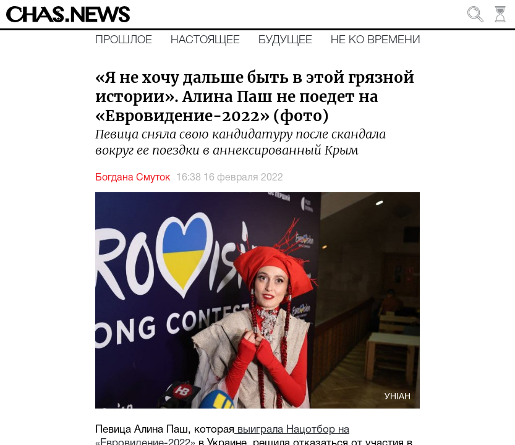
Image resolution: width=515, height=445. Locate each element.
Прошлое (123, 40)
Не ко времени (375, 40)
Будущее (285, 40)
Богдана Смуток (132, 178)
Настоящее (205, 40)
